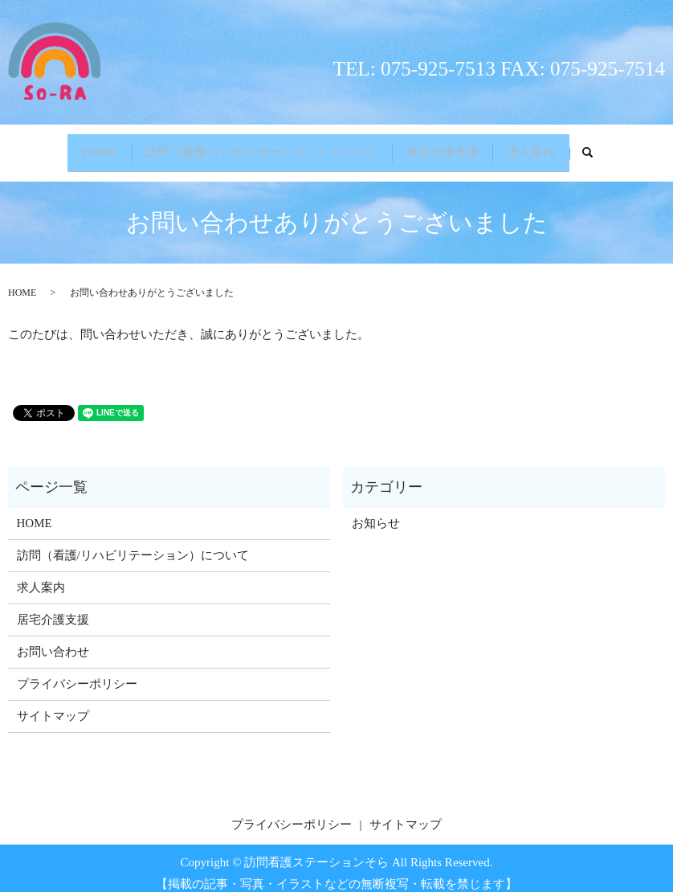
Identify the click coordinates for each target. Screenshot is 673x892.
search (612, 147)
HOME (87, 147)
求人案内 (543, 147)
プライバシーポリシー (77, 673)
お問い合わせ (53, 641)
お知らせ (376, 512)
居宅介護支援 (446, 147)
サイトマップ (53, 705)
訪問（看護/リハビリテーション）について (258, 147)
